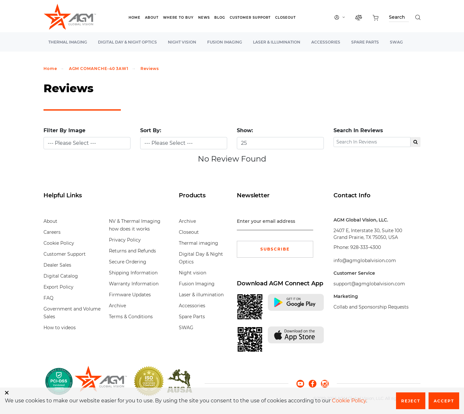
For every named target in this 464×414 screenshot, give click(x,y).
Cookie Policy (59, 243)
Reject (410, 401)
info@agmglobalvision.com (365, 260)
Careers (52, 232)
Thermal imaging (67, 42)
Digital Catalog (61, 276)
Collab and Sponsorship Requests (371, 307)
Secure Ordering (127, 262)
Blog (219, 17)
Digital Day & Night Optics (127, 42)
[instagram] (325, 383)
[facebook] (315, 383)
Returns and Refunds (132, 251)
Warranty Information (134, 284)
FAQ (48, 298)
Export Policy (58, 287)
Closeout (285, 17)
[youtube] (302, 383)
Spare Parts (365, 42)
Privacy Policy (125, 240)
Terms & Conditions (131, 317)
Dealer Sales (57, 265)
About (152, 17)
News (204, 17)
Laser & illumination (276, 42)
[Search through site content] (399, 18)
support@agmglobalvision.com (369, 284)
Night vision (182, 42)
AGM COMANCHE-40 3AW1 (99, 68)
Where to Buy (178, 17)
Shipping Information (133, 273)
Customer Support (250, 17)
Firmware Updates (130, 295)
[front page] (100, 381)
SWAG (396, 42)
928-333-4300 (365, 247)
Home (134, 17)
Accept (444, 401)
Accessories (325, 42)
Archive (117, 306)
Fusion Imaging (224, 42)
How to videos (60, 327)
